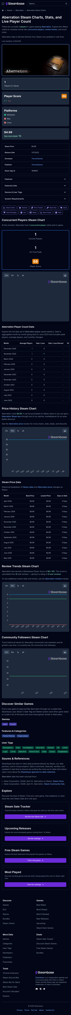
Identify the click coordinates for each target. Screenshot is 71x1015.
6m (12, 431)
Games (9, 10)
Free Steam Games (44, 948)
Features (35, 179)
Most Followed (42, 914)
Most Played (41, 909)
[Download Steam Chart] (65, 275)
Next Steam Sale (10, 987)
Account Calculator (11, 991)
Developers (8, 953)
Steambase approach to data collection (38, 772)
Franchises (7, 962)
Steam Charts (8, 923)
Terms (26, 1010)
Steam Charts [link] (9, 208)
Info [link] (23, 212)
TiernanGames (37, 159)
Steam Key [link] (52, 208)
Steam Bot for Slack (11, 982)
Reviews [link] (23, 208)
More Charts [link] (45, 212)
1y (18, 275)
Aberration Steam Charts (36, 10)
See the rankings (35, 838)
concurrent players (36, 29)
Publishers (7, 957)
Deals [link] (63, 208)
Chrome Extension (11, 973)
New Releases (42, 919)
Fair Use (34, 1010)
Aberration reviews (53, 579)
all (23, 275)
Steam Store (58, 781)
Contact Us (50, 1010)
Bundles (6, 919)
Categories (7, 943)
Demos (6, 914)
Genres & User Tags (35, 192)
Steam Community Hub (54, 784)
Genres (6, 939)
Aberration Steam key (11, 416)
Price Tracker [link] (37, 208)
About (41, 1010)
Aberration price (16, 424)
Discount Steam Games (46, 943)
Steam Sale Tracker (44, 939)
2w (6, 275)
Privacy (20, 1010)
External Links (35, 185)
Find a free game (35, 860)
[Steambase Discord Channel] (37, 989)
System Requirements (35, 198)
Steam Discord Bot (11, 977)
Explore (6, 996)
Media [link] (33, 212)
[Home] (3, 10)
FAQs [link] (58, 212)
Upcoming (40, 923)
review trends (51, 29)
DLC (4, 909)
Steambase (40, 978)
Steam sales (28, 487)
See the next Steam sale (35, 817)
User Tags (7, 948)
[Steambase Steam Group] (40, 989)
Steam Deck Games (44, 928)
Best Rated (41, 905)
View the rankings (35, 884)
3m (12, 275)
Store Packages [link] (10, 212)
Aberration (20, 10)
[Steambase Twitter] (44, 989)
